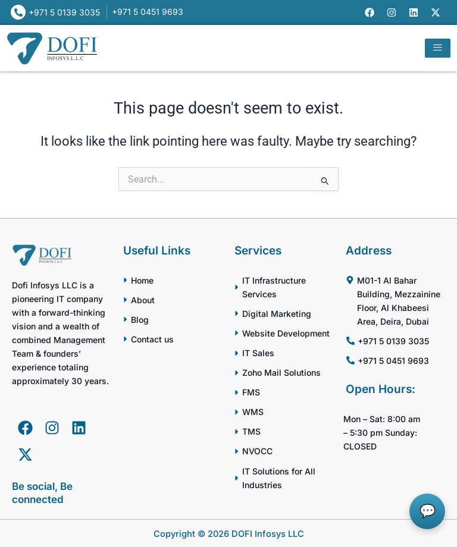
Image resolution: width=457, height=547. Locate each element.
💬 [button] (428, 511)
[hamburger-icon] (437, 48)
